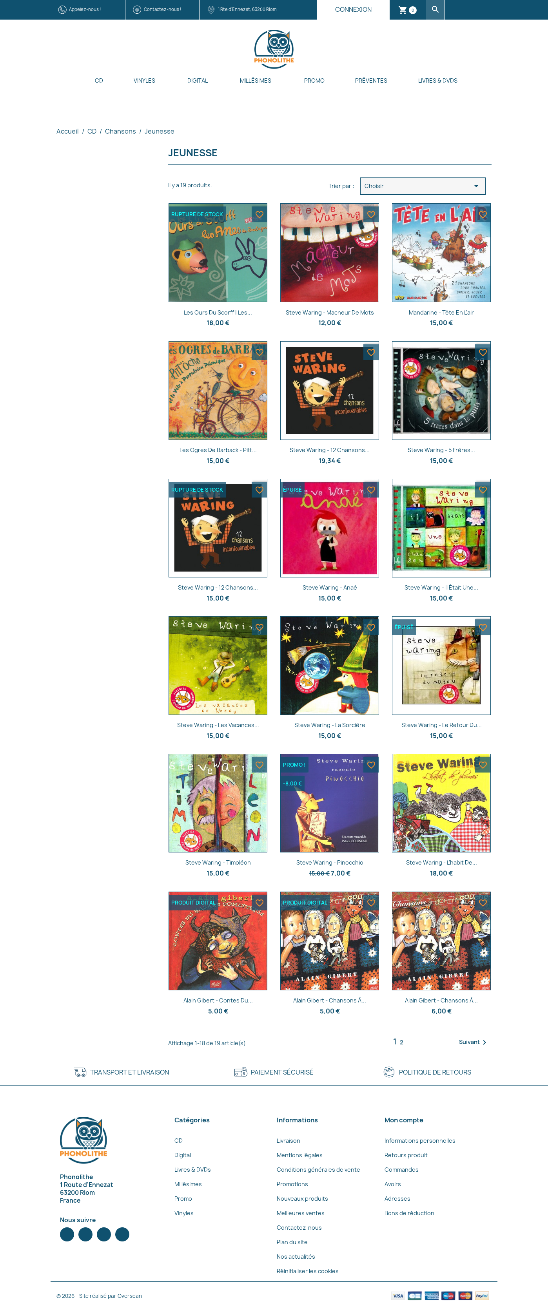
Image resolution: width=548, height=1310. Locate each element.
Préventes (371, 80)
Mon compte (404, 1120)
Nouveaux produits (302, 1198)
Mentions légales (300, 1155)
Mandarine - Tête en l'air (441, 312)
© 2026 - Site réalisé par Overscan (99, 1295)
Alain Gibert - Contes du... (218, 1000)
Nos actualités (296, 1256)
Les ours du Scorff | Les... (218, 312)
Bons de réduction (409, 1213)
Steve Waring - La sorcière (329, 725)
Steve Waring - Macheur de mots (330, 312)
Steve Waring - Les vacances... (218, 725)
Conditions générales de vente (318, 1169)
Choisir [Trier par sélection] (423, 186)
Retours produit (406, 1155)
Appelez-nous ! (85, 9)
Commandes (402, 1169)
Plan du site (292, 1242)
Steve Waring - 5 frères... (441, 450)
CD (99, 80)
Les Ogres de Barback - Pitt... (218, 450)
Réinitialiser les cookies (308, 1271)
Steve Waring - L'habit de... (441, 862)
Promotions (292, 1184)
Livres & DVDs (437, 80)
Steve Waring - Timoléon (218, 862)
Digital (197, 80)
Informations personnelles (420, 1140)
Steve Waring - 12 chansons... (330, 450)
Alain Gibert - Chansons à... (329, 1000)
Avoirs (393, 1184)
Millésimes (255, 80)
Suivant (474, 1042)
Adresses (397, 1198)
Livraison (288, 1140)
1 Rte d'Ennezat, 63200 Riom (247, 9)
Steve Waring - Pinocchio (329, 862)
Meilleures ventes (301, 1213)
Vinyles (144, 80)
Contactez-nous (299, 1227)
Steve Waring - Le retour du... (441, 725)
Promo (314, 80)
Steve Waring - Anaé (330, 587)
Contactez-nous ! (162, 9)
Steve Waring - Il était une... (441, 587)
